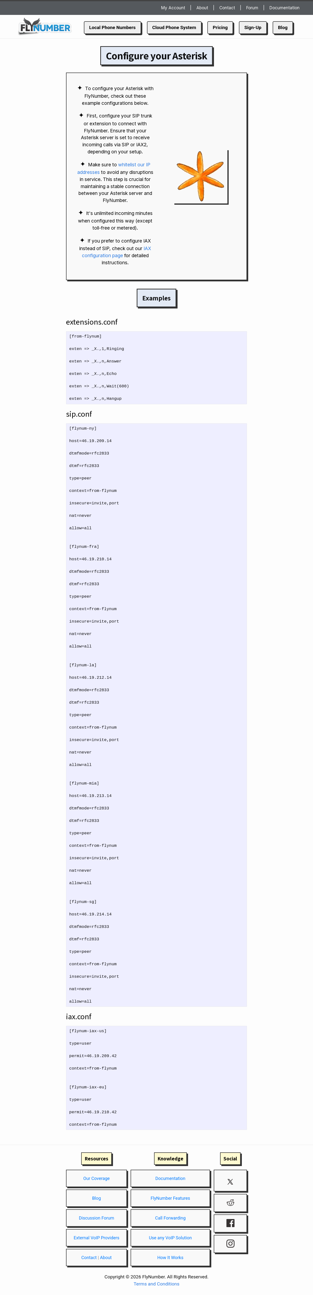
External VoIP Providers (96, 1237)
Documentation (284, 7)
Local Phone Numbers (112, 27)
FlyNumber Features (170, 1198)
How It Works (170, 1257)
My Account (173, 7)
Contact (227, 7)
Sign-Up (252, 27)
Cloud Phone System (174, 27)
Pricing (220, 27)
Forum (252, 7)
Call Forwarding (170, 1218)
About (202, 7)
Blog (283, 27)
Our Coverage (96, 1178)
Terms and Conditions (156, 1284)
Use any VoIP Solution (170, 1237)
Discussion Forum (96, 1218)
